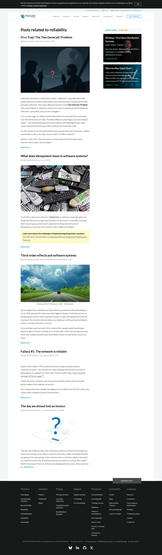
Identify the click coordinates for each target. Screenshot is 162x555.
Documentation (93, 10)
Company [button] (119, 16)
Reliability (24, 509)
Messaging (25, 495)
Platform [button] (55, 16)
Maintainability (26, 514)
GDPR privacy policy (106, 541)
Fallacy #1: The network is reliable (44, 351)
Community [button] (107, 16)
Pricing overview (62, 495)
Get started (134, 16)
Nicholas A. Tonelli (56, 304)
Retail (40, 503)
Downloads (25, 522)
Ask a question (96, 518)
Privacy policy (91, 541)
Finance (41, 495)
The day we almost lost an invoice (43, 406)
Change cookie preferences (37, 5)
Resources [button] (95, 16)
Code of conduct (115, 514)
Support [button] (85, 16)
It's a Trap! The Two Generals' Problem (46, 37)
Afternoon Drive (42, 304)
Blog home (112, 30)
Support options (79, 495)
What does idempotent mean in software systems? (54, 156)
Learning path (96, 499)
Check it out (111, 85)
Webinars (95, 507)
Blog (106, 10)
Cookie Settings (121, 541)
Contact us (126, 481)
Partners (130, 509)
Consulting (78, 499)
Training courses (97, 503)
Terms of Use (134, 541)
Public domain (68, 304)
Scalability (24, 518)
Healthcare (42, 499)
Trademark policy (133, 514)
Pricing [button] (76, 16)
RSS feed (124, 30)
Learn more (111, 58)
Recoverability (26, 505)
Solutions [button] (66, 16)
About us (130, 495)
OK (138, 4)
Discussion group (115, 509)
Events (111, 495)
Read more (25, 147)
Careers (130, 518)
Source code (95, 522)
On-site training (79, 503)
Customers (131, 499)
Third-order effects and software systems (48, 255)
